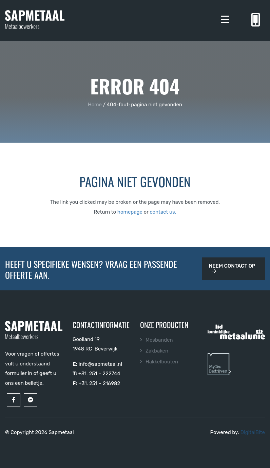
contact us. (163, 212)
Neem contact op (232, 268)
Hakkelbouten (162, 362)
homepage (129, 212)
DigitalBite (252, 432)
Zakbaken (157, 351)
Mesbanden (159, 340)
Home (95, 105)
